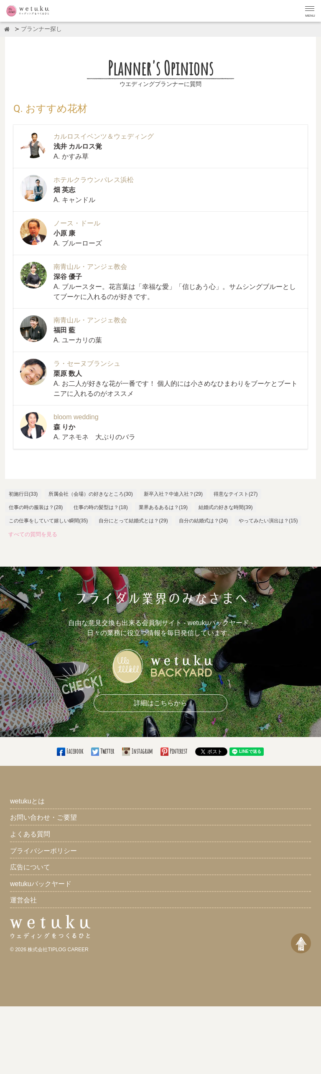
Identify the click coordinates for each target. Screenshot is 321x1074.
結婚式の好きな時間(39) (225, 507)
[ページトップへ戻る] (301, 943)
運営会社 (23, 900)
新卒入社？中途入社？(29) (173, 494)
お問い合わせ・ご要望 (43, 817)
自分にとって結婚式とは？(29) (133, 521)
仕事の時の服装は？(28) (36, 507)
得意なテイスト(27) (235, 494)
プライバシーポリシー (43, 850)
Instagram (138, 751)
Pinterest (174, 751)
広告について (30, 867)
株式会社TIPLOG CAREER (58, 949)
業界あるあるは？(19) (163, 507)
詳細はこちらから (160, 703)
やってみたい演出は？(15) (268, 521)
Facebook (70, 751)
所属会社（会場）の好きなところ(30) (90, 494)
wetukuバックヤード (40, 883)
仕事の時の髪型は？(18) (100, 507)
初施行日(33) (23, 494)
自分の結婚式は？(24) (203, 521)
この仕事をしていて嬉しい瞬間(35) (48, 521)
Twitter (103, 751)
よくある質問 (30, 834)
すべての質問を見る (32, 534)
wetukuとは (27, 801)
